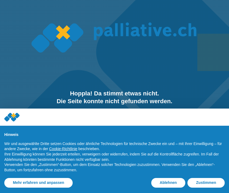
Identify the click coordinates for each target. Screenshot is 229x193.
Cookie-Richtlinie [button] (63, 149)
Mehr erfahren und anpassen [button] (38, 182)
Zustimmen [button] (206, 182)
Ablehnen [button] (168, 182)
